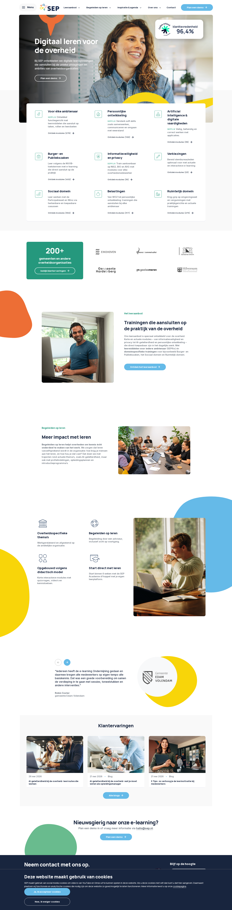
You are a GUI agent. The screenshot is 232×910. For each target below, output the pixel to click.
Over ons (153, 7)
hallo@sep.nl (144, 829)
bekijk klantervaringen (53, 272)
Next (67, 663)
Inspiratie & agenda (127, 7)
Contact (171, 7)
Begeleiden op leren (97, 7)
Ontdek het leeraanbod (143, 368)
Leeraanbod (70, 7)
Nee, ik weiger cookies (47, 901)
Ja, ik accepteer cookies (47, 891)
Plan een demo (195, 7)
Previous (58, 663)
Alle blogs (114, 796)
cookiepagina (179, 886)
